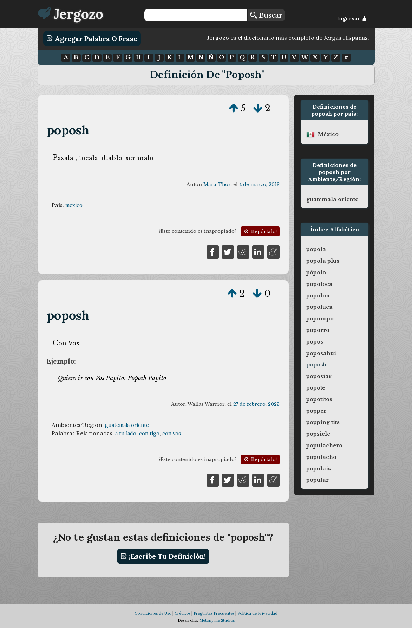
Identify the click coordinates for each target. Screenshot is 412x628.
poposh (68, 130)
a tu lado (125, 433)
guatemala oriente (127, 425)
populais (318, 469)
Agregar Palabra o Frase (91, 38)
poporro (317, 330)
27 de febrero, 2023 (256, 404)
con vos (171, 433)
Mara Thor (217, 184)
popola (316, 249)
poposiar (319, 376)
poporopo (320, 318)
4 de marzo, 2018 (259, 184)
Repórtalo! (260, 231)
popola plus (322, 261)
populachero (324, 445)
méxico (74, 205)
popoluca (319, 307)
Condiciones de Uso (153, 613)
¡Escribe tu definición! (163, 556)
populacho (321, 457)
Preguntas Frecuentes (214, 613)
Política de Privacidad (257, 613)
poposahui (321, 353)
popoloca (319, 284)
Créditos (182, 613)
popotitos (319, 399)
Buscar (266, 15)
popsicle (318, 434)
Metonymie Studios (217, 620)
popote (315, 388)
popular (317, 480)
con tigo (149, 433)
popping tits (323, 422)
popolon (318, 296)
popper (316, 411)
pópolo (316, 272)
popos (314, 342)
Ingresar (352, 18)
